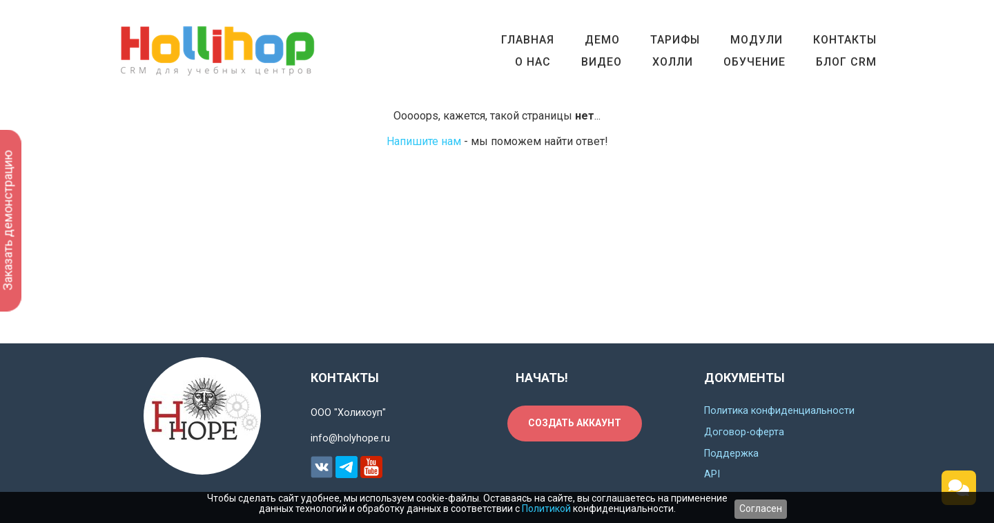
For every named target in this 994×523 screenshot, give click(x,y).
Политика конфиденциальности (779, 411)
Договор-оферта (744, 432)
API (712, 474)
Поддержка (731, 453)
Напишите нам (424, 141)
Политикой (546, 508)
